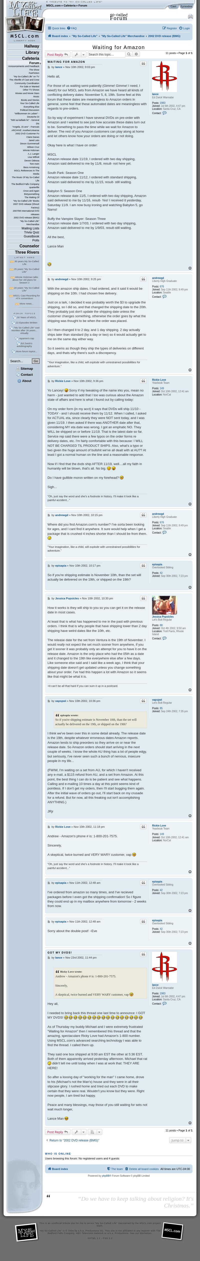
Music (36, 96)
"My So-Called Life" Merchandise (29, 223)
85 (161, 708)
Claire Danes (32, 137)
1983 (162, 103)
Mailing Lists (30, 228)
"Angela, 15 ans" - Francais (25, 127)
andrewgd (158, 278)
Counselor (29, 246)
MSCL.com (53, 5)
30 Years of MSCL (26, 317)
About (24, 381)
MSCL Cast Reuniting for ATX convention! (27, 297)
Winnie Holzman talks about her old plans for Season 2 (25, 280)
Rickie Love (159, 379)
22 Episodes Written (27, 322)
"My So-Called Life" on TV (26, 76)
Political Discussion (29, 110)
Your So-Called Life (29, 103)
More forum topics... (26, 351)
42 (161, 573)
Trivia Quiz (31, 232)
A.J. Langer (33, 154)
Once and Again (31, 191)
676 (162, 286)
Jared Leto (34, 140)
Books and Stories (30, 100)
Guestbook (31, 236)
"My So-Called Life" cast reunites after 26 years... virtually (26, 330)
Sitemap (24, 368)
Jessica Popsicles (163, 616)
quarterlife (34, 187)
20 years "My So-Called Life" (26, 289)
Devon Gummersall (29, 143)
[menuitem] (72, 28)
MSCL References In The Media (26, 172)
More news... (27, 303)
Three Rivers (27, 252)
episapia (157, 564)
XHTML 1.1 (94, 1238)
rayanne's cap (26, 338)
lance (155, 94)
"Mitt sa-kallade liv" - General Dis (24, 122)
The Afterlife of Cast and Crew (24, 80)
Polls (35, 240)
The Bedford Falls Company (25, 184)
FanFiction (34, 73)
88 (161, 625)
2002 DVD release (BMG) (26, 217)
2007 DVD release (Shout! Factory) (26, 206)
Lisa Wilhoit (33, 157)
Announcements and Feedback (23, 66)
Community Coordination (26, 83)
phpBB (106, 1175)
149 (162, 388)
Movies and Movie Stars (27, 93)
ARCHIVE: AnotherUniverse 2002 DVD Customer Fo (25, 132)
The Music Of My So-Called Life (25, 179)
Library (32, 52)
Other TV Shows (31, 90)
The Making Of (31, 197)
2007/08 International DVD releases (26, 212)
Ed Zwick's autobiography (24, 344)
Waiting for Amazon (118, 47)
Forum (82, 5)
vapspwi (157, 699)
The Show (34, 70)
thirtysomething (31, 194)
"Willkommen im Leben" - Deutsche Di (26, 115)
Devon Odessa (31, 160)
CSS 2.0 (107, 1238)
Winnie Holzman (31, 150)
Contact (24, 374)
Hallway (31, 46)
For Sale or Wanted (29, 86)
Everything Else (31, 107)
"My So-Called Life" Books (26, 201)
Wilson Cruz (33, 147)
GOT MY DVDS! (60, 952)
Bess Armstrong (31, 167)
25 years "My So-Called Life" (26, 270)
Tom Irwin (34, 164)
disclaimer (146, 1233)
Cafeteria (70, 5)
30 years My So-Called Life (26, 262)
